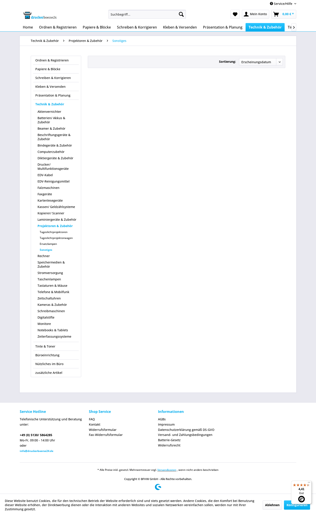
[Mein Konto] (255, 14)
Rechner (44, 256)
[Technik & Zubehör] (265, 27)
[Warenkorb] (283, 14)
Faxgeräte (45, 194)
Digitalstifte (46, 317)
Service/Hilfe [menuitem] (281, 4)
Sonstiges (46, 250)
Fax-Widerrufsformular (106, 435)
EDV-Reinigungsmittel (54, 181)
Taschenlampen (49, 279)
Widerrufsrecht (169, 445)
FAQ (92, 419)
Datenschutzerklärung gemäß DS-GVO (186, 430)
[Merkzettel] (235, 14)
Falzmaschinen (48, 188)
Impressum (166, 424)
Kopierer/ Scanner (51, 213)
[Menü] (309, 483)
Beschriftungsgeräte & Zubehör (54, 137)
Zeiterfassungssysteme (54, 336)
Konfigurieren (297, 505)
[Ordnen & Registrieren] (58, 27)
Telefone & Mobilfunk (53, 292)
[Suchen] (181, 14)
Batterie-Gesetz (169, 440)
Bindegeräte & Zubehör (55, 145)
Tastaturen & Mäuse (52, 285)
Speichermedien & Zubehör (51, 264)
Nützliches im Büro (49, 364)
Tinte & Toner (45, 346)
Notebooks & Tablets (53, 330)
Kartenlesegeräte (50, 200)
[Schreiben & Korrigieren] (137, 27)
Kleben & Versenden (50, 86)
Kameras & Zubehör (52, 305)
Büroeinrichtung (47, 355)
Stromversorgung (50, 273)
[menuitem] (147, 14)
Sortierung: (227, 61)
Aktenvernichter (49, 111)
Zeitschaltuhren (49, 298)
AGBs (162, 419)
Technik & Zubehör (49, 104)
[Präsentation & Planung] (223, 27)
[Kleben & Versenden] (180, 27)
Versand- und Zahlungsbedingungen (185, 435)
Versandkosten (166, 470)
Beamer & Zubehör (51, 128)
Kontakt (94, 424)
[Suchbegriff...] (147, 14)
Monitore (44, 324)
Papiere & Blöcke (47, 69)
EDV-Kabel (45, 175)
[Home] (28, 27)
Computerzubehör (51, 152)
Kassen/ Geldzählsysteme (56, 207)
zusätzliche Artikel (48, 373)
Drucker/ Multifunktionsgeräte (53, 166)
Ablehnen (272, 505)
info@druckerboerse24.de (36, 451)
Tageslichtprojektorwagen (56, 238)
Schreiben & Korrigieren (53, 78)
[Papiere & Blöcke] (97, 27)
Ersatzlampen (48, 244)
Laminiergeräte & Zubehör (57, 219)
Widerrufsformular (103, 430)
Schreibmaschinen (51, 311)
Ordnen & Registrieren (52, 60)
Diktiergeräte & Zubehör (55, 158)
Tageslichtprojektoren (54, 232)
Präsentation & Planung (52, 95)
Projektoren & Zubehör (55, 226)
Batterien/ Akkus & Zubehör (51, 120)
